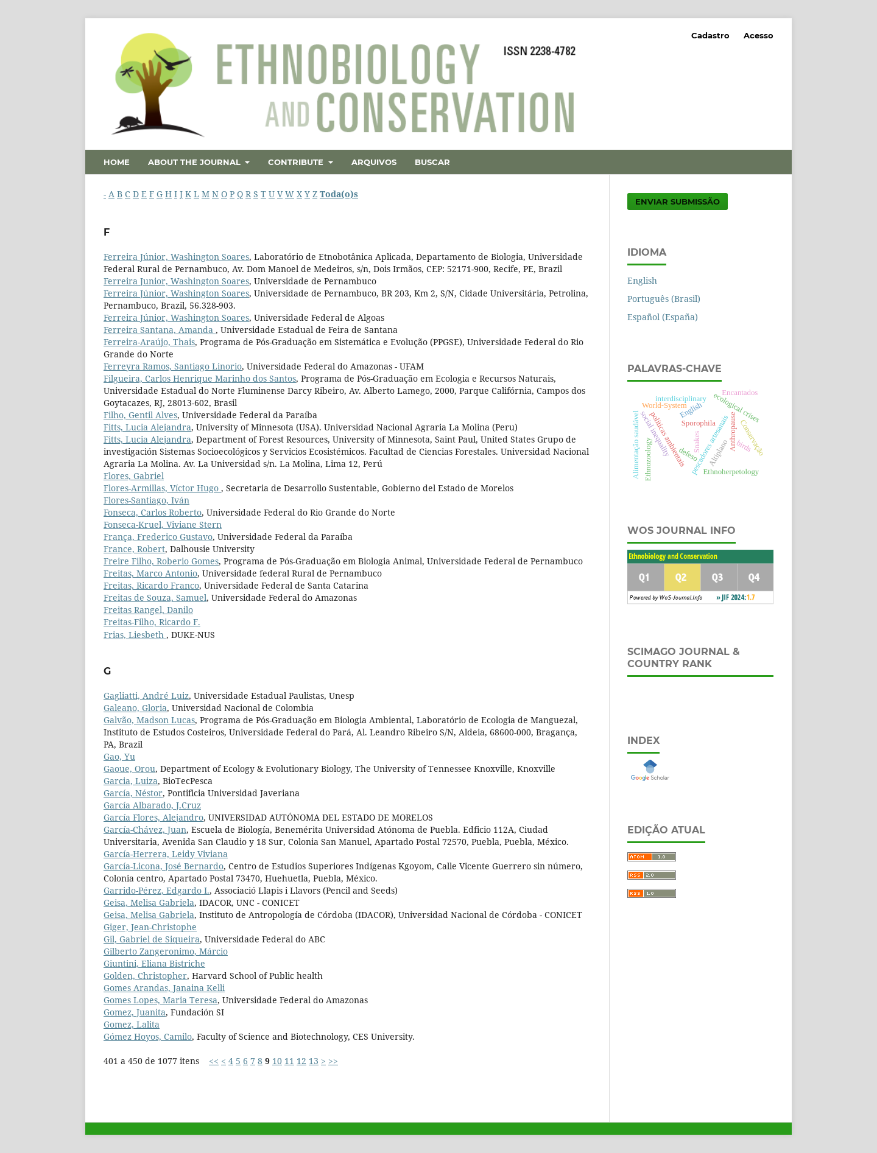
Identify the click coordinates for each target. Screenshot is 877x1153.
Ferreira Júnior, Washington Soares (176, 256)
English (642, 280)
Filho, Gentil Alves (140, 415)
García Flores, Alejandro (153, 817)
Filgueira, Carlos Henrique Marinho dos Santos (200, 378)
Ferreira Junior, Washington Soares (176, 281)
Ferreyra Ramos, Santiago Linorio (173, 366)
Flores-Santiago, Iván (146, 500)
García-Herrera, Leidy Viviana (166, 854)
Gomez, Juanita (135, 1012)
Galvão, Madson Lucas (149, 720)
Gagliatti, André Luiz (146, 695)
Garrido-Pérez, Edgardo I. (157, 890)
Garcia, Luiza (131, 781)
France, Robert (134, 549)
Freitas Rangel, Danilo (148, 609)
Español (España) (662, 317)
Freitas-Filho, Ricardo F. (152, 622)
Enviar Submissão (677, 201)
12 (301, 1061)
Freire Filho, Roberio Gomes (161, 561)
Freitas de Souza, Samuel (155, 597)
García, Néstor (133, 793)
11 (289, 1061)
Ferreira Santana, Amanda (160, 329)
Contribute (297, 162)
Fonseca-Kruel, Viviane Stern (163, 524)
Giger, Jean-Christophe (150, 927)
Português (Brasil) (663, 298)
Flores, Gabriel (134, 476)
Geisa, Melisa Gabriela (149, 902)
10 (277, 1061)
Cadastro (710, 35)
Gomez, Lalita (132, 1024)
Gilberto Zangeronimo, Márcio (166, 951)
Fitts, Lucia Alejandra (147, 427)
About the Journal (195, 162)
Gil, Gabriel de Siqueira (152, 939)
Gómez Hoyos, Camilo (148, 1036)
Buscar (432, 162)
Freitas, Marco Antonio (150, 573)
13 (314, 1061)
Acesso (758, 35)
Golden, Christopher (145, 975)
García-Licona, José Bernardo (164, 866)
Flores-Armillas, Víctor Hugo (162, 488)
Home (117, 162)
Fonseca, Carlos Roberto (153, 512)
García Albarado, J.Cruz (152, 805)
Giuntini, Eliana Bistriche (154, 963)
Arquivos (373, 162)
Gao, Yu (119, 756)
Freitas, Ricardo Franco (151, 585)
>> (333, 1061)
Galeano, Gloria (135, 707)
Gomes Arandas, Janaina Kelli (164, 988)
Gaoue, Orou (129, 768)
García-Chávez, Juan (145, 829)
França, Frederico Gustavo (158, 536)
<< (214, 1061)
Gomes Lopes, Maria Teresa (160, 1000)
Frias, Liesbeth (135, 634)
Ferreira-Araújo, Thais (149, 342)
